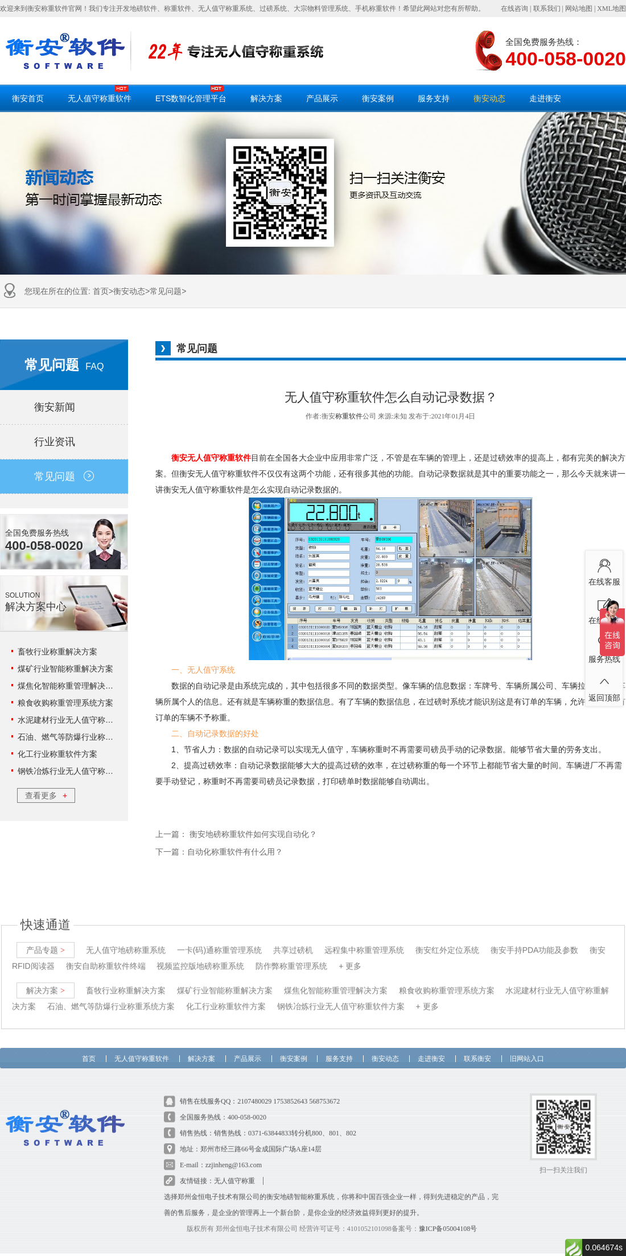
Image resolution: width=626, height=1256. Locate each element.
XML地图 (611, 9)
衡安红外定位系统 (447, 940)
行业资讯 (64, 441)
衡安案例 (378, 98)
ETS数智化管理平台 (190, 94)
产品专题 (45, 940)
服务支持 (434, 98)
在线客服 (604, 570)
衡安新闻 (64, 407)
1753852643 (290, 1092)
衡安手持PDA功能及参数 (535, 940)
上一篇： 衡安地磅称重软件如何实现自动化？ (236, 834)
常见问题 (166, 291)
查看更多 (46, 795)
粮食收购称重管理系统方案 (65, 702)
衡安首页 (28, 98)
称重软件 (349, 416)
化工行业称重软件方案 (57, 753)
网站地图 (578, 9)
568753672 (324, 1092)
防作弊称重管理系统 (291, 956)
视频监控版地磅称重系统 (200, 956)
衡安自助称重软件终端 (106, 956)
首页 (101, 291)
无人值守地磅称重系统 (126, 940)
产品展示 (322, 98)
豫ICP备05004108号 (448, 1219)
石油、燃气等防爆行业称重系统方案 (81, 736)
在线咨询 (514, 9)
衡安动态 (489, 98)
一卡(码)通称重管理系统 (219, 940)
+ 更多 (350, 956)
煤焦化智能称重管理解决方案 (69, 685)
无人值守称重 (234, 1171)
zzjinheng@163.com (233, 1155)
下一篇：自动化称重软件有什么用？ (219, 852)
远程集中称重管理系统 (364, 940)
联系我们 (547, 9)
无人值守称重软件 (99, 94)
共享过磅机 (293, 940)
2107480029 (254, 1092)
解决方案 (266, 98)
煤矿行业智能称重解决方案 (65, 668)
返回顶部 (604, 686)
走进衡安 (545, 98)
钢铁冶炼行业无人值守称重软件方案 (81, 771)
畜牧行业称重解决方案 (57, 651)
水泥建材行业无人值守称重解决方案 (81, 719)
